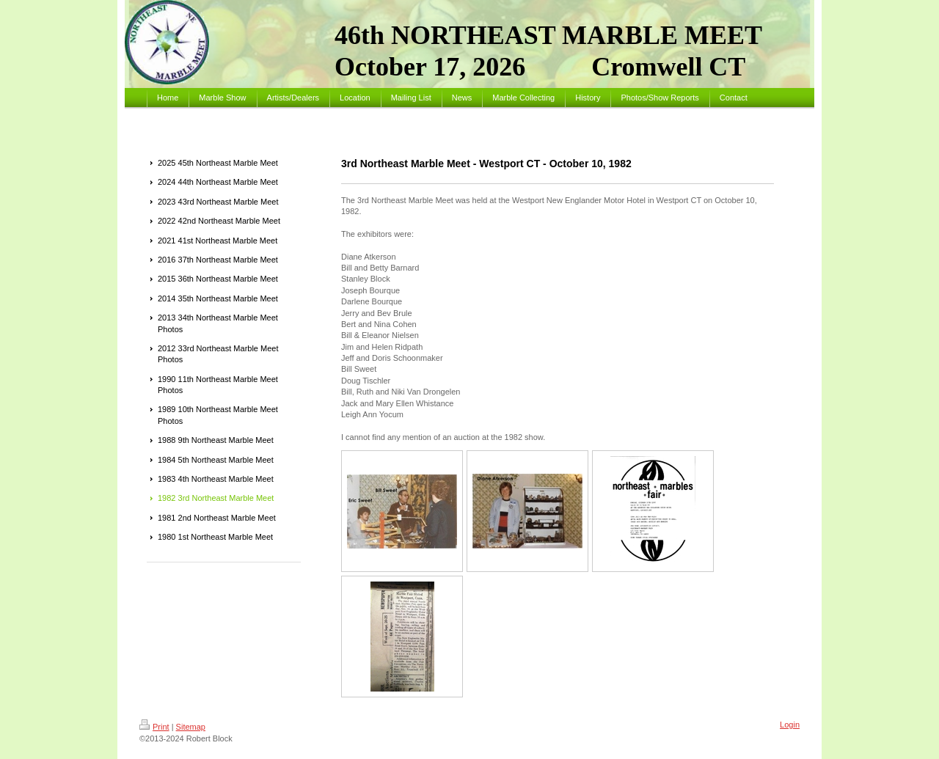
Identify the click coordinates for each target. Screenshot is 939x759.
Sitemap (190, 726)
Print (154, 726)
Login (790, 724)
